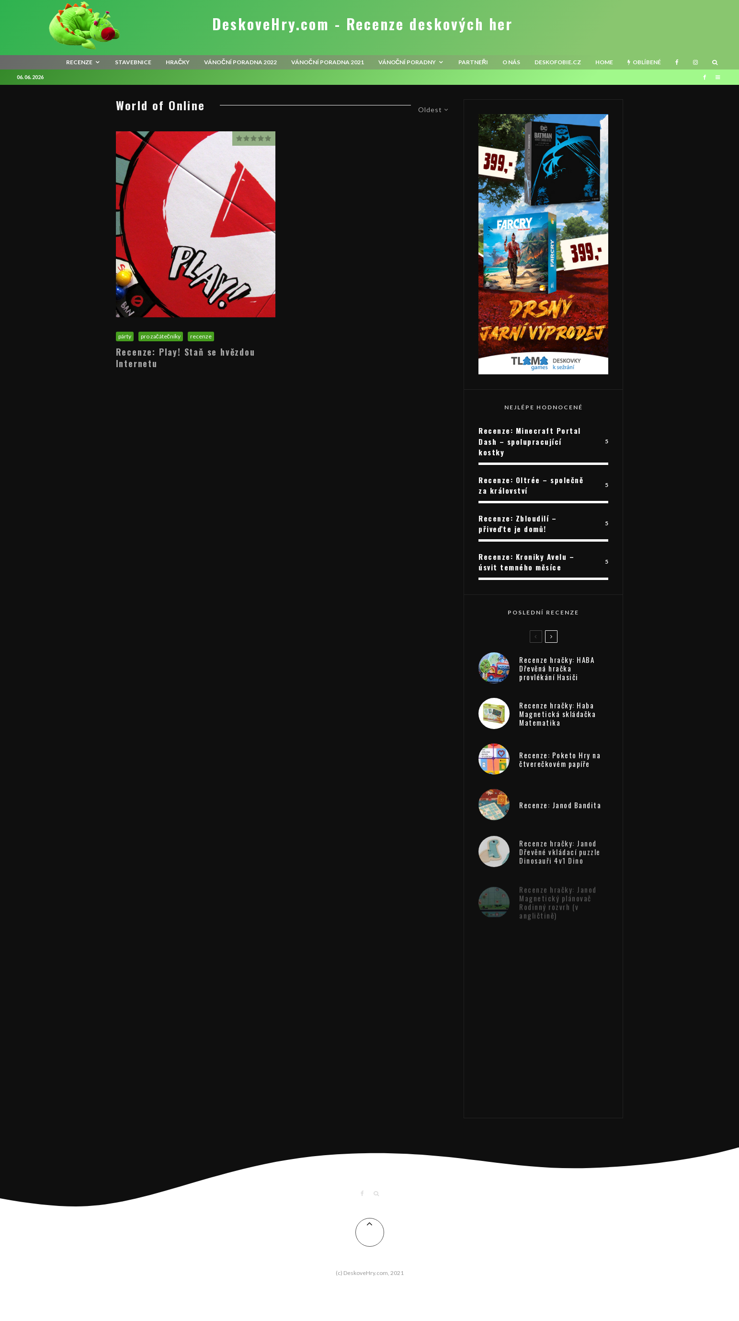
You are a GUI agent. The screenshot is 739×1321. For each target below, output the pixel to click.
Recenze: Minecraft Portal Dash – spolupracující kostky (529, 441)
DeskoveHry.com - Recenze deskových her (362, 24)
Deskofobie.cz (557, 62)
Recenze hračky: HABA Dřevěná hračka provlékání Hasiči (556, 669)
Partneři (473, 62)
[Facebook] (677, 62)
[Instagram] (695, 62)
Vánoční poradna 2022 (240, 62)
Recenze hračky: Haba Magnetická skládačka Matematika (557, 717)
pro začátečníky (161, 336)
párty (124, 336)
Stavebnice (133, 62)
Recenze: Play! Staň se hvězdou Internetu (185, 357)
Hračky (178, 62)
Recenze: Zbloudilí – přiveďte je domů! (517, 523)
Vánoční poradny (407, 62)
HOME (604, 62)
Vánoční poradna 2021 (327, 62)
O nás (511, 62)
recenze (79, 62)
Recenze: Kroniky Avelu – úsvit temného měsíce (526, 562)
